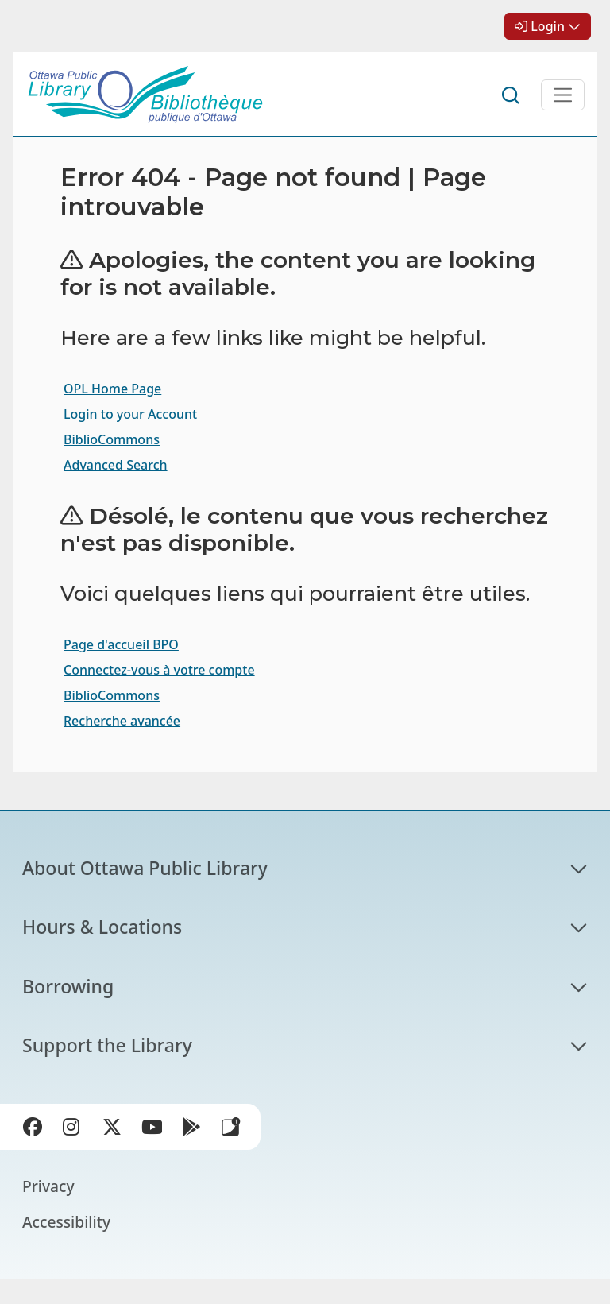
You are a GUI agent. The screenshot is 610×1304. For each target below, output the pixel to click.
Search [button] (511, 95)
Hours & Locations (102, 926)
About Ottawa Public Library (145, 867)
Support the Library (107, 1045)
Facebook (35, 1130)
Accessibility (66, 1221)
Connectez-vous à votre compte (159, 670)
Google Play (194, 1130)
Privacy (48, 1186)
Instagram (75, 1130)
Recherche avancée (122, 720)
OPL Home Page (112, 388)
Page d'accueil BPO (121, 644)
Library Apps (231, 1126)
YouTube (155, 1130)
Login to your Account (130, 414)
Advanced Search (116, 465)
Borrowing (68, 986)
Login (548, 26)
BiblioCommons (112, 439)
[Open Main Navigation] (563, 94)
